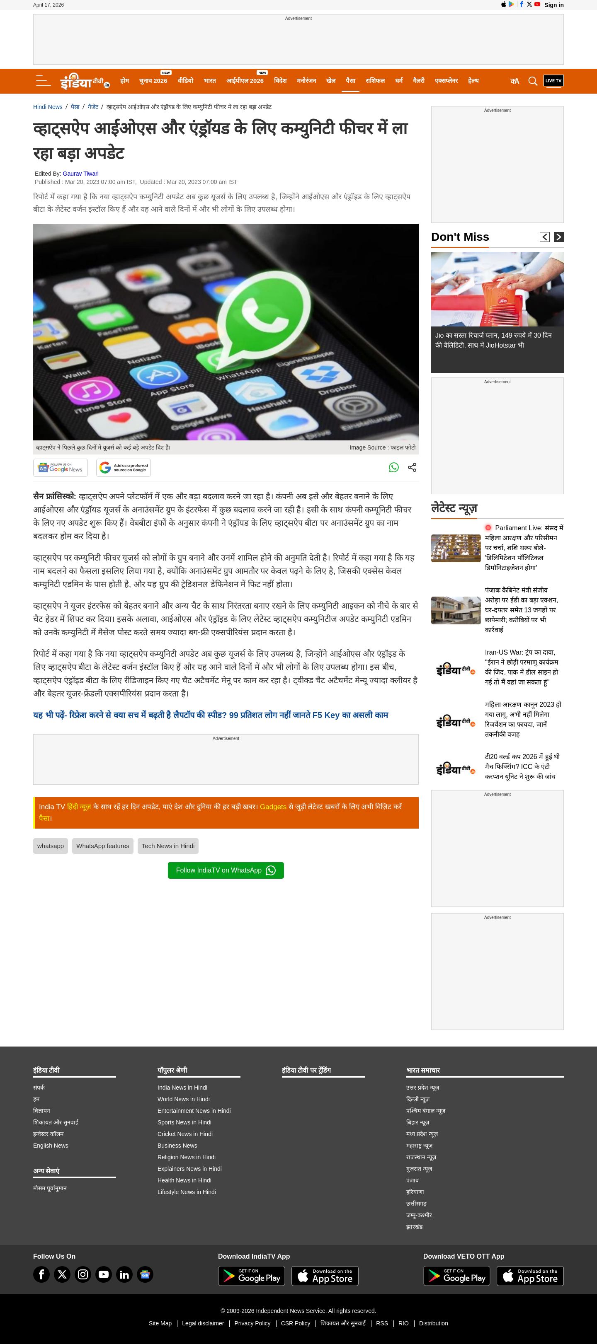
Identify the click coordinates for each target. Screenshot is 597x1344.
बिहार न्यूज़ (417, 1122)
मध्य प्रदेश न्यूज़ (422, 1134)
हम (36, 1099)
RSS (382, 1323)
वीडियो (185, 80)
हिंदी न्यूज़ (79, 807)
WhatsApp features (102, 845)
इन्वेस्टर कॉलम (48, 1134)
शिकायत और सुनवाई (55, 1122)
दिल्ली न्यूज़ (418, 1099)
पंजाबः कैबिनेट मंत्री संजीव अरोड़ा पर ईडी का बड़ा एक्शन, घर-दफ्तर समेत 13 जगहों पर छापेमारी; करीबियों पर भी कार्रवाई (521, 610)
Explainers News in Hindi (190, 1168)
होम (124, 80)
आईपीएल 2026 (245, 80)
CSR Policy (296, 1323)
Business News (177, 1145)
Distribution (433, 1323)
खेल (330, 80)
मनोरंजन (306, 80)
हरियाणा (415, 1192)
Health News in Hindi (184, 1180)
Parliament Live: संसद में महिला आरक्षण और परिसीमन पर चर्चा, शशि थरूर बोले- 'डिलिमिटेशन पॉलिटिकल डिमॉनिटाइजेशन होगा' (524, 548)
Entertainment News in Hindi (194, 1110)
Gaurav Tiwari (81, 173)
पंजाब (412, 1180)
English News (50, 1145)
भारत (210, 80)
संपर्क (39, 1087)
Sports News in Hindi (184, 1122)
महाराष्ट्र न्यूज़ (419, 1145)
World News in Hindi (184, 1099)
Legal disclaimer (203, 1323)
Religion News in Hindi (187, 1157)
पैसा (350, 80)
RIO (403, 1323)
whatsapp (50, 845)
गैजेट (93, 107)
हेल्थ (473, 80)
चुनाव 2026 (153, 80)
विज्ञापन (41, 1110)
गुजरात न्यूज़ (419, 1168)
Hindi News (48, 107)
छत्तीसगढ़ (416, 1203)
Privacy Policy (252, 1323)
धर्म (399, 80)
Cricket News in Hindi (185, 1134)
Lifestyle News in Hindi (187, 1192)
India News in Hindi (182, 1087)
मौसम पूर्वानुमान (50, 1188)
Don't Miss (460, 236)
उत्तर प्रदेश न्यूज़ (422, 1087)
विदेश (280, 80)
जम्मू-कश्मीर (419, 1215)
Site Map (160, 1323)
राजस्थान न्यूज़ (421, 1157)
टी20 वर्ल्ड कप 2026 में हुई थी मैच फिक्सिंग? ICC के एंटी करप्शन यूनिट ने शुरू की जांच (522, 766)
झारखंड (414, 1226)
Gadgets (273, 807)
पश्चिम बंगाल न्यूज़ (425, 1110)
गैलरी (419, 80)
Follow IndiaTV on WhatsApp (226, 870)
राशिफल (375, 80)
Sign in (554, 5)
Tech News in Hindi (168, 845)
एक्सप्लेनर (446, 80)
